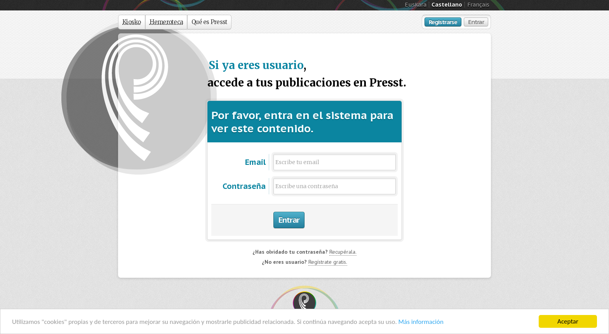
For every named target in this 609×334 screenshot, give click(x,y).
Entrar (476, 22)
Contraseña (244, 186)
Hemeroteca (166, 22)
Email (255, 162)
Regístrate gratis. (327, 261)
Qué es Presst (209, 22)
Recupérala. (343, 251)
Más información (421, 322)
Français (478, 4)
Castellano (447, 4)
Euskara (415, 4)
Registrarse (443, 22)
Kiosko (131, 22)
